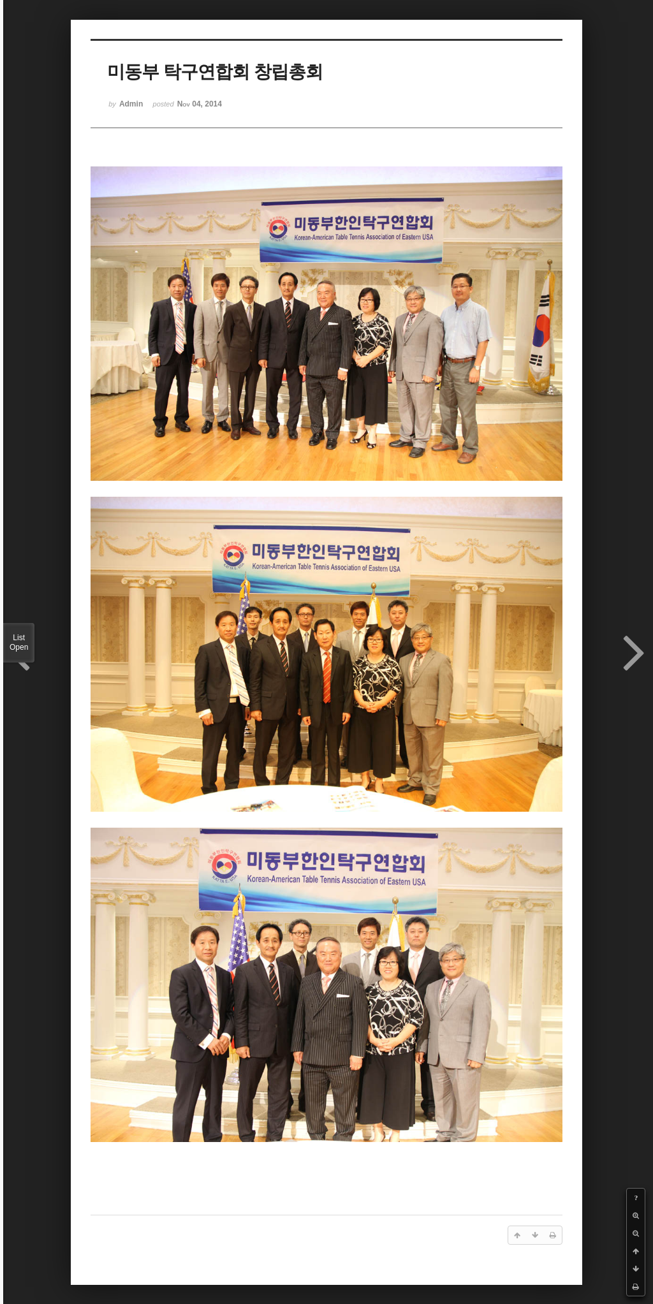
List (19, 642)
